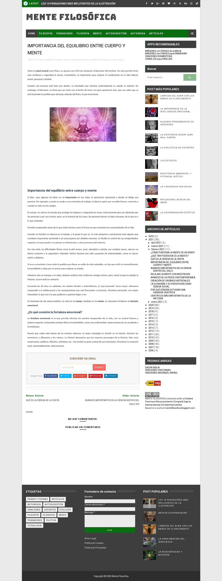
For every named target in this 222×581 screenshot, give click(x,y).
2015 (151, 321)
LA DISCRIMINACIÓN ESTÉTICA (177, 212)
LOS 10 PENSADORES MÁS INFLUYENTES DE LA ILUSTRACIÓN (78, 3)
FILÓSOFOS (46, 33)
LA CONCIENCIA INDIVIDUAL (176, 186)
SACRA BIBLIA (152, 367)
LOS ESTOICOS (168, 160)
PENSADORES (64, 33)
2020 (151, 305)
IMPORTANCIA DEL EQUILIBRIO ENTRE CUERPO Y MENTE (170, 263)
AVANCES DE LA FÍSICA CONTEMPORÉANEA (173, 277)
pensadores (35, 520)
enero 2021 (157, 302)
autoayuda (34, 504)
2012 (151, 331)
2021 (151, 239)
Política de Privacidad (95, 547)
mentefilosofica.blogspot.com (180, 408)
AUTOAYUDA (138, 33)
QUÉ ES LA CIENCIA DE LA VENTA (167, 259)
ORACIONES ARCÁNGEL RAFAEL (161, 372)
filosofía (33, 515)
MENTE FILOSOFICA (155, 398)
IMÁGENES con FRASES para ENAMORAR (166, 53)
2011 (151, 334)
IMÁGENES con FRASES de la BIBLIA (163, 51)
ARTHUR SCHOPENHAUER (172, 513)
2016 (151, 318)
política (51, 520)
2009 (151, 340)
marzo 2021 (157, 246)
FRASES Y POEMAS (39, 41)
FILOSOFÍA (83, 33)
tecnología (35, 525)
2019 (151, 308)
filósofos (49, 515)
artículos (58, 499)
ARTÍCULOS (156, 33)
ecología (65, 510)
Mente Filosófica (71, 16)
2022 (151, 236)
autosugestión (54, 504)
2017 (151, 314)
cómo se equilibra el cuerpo (76, 59)
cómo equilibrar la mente (50, 59)
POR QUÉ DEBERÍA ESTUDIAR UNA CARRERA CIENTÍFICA (168, 291)
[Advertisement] (83, 165)
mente (120, 59)
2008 (151, 344)
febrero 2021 (158, 249)
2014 (151, 324)
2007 (151, 347)
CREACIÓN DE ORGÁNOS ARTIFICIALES (170, 280)
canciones (34, 510)
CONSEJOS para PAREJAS (158, 59)
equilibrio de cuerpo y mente (103, 59)
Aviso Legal (90, 538)
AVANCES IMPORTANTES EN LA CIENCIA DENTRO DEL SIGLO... (171, 269)
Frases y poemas (38, 499)
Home (31, 33)
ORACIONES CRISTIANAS (158, 370)
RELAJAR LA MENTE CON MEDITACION (170, 274)
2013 (151, 327)
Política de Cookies (94, 543)
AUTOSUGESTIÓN (116, 33)
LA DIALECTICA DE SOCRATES (177, 147)
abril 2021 (156, 242)
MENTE (97, 33)
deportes (50, 510)
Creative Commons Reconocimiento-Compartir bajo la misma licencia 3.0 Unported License (169, 401)
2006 (151, 350)
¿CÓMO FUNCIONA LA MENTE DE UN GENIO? (173, 252)
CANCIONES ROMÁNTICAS (158, 56)
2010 (151, 337)
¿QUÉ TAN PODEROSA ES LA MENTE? (170, 256)
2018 (151, 311)
